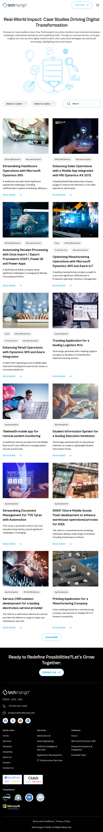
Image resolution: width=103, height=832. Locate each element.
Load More (51, 637)
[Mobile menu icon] (97, 5)
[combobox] (16, 104)
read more (12, 195)
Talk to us (79, 5)
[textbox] (15, 104)
